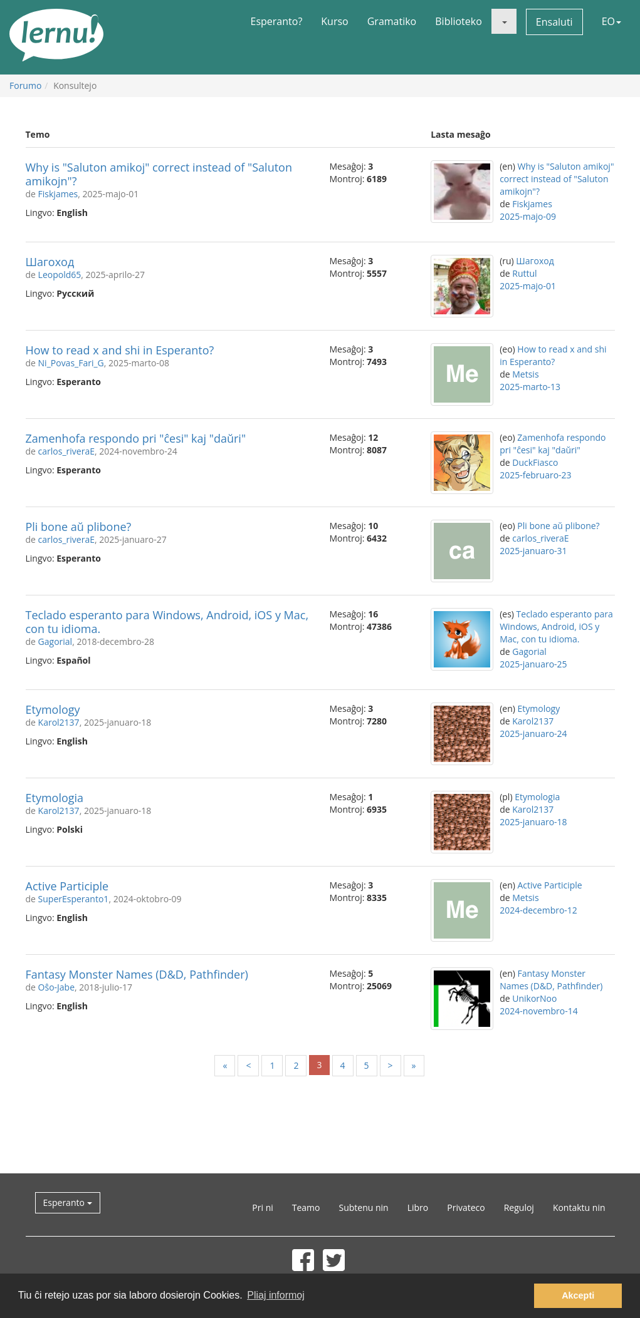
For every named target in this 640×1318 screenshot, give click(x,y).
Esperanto (67, 1202)
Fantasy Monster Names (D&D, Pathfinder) (137, 974)
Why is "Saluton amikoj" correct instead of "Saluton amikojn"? (159, 174)
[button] (504, 21)
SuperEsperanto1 (73, 899)
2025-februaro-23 (535, 475)
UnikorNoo (534, 998)
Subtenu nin (363, 1207)
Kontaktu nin (579, 1207)
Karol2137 (59, 722)
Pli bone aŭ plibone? (79, 526)
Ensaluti (554, 22)
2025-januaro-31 (533, 551)
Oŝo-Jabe (56, 987)
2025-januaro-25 (533, 664)
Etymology (53, 709)
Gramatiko (392, 21)
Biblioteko (458, 21)
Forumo (25, 85)
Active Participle (67, 885)
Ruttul (524, 273)
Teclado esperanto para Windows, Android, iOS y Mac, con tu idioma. (167, 621)
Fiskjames (58, 194)
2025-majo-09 (528, 216)
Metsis (525, 374)
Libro (418, 1207)
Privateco (466, 1207)
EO (611, 21)
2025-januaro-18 (533, 822)
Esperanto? (277, 21)
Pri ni (262, 1207)
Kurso (334, 21)
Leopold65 (59, 275)
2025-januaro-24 (533, 733)
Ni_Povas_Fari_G (71, 363)
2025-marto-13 (530, 387)
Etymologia (55, 797)
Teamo (306, 1207)
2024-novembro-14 (539, 1011)
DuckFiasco (535, 462)
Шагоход (50, 261)
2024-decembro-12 (538, 910)
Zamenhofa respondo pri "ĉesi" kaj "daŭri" (136, 438)
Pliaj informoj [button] (276, 1295)
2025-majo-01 (528, 286)
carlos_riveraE (66, 451)
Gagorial (55, 641)
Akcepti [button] (578, 1295)
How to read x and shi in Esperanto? (120, 350)
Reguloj (519, 1207)
